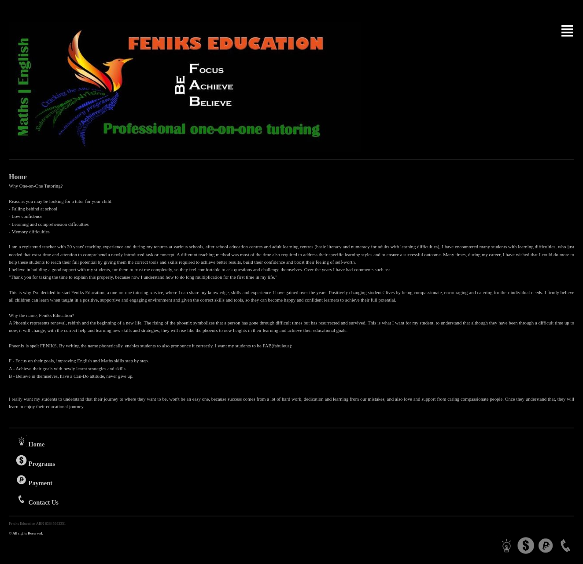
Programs (35, 461)
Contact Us (37, 500)
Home (30, 441)
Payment (34, 480)
